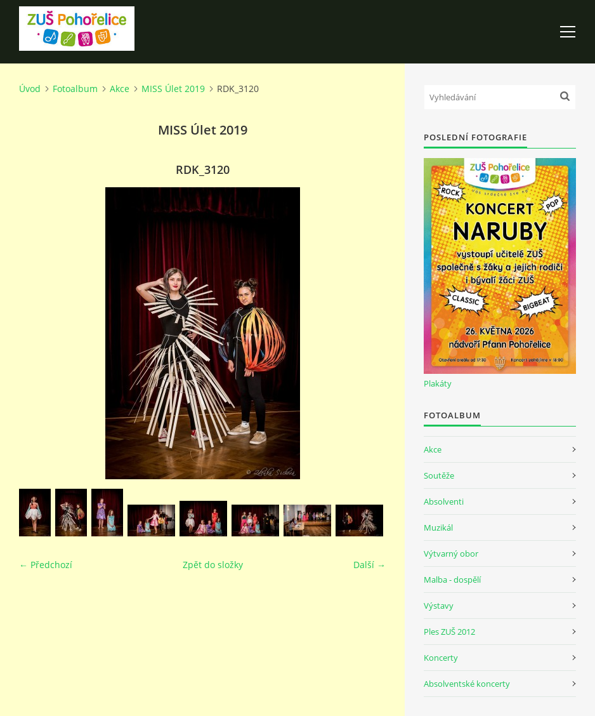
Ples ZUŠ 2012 (449, 631)
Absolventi (444, 501)
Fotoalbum (75, 89)
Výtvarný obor (451, 553)
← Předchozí (45, 565)
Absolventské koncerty (467, 683)
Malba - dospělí (452, 579)
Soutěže (439, 475)
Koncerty (441, 657)
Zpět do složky (213, 565)
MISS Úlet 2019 (173, 89)
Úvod (30, 89)
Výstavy (439, 605)
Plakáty (438, 383)
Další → (369, 565)
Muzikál (438, 527)
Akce (119, 89)
